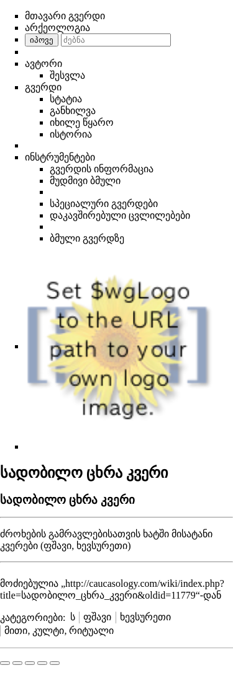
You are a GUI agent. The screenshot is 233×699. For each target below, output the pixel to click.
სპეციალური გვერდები (104, 203)
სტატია (66, 99)
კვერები (19, 545)
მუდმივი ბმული (85, 180)
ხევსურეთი (145, 617)
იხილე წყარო (82, 122)
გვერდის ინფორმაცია (101, 169)
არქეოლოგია (57, 27)
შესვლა (67, 75)
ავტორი (43, 63)
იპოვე (41, 40)
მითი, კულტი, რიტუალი (59, 630)
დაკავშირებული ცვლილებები (120, 215)
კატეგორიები (31, 617)
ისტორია (71, 134)
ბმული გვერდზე (87, 238)
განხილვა (73, 110)
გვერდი (43, 87)
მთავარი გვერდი (65, 16)
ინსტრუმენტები (60, 157)
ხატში (156, 534)
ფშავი (97, 617)
